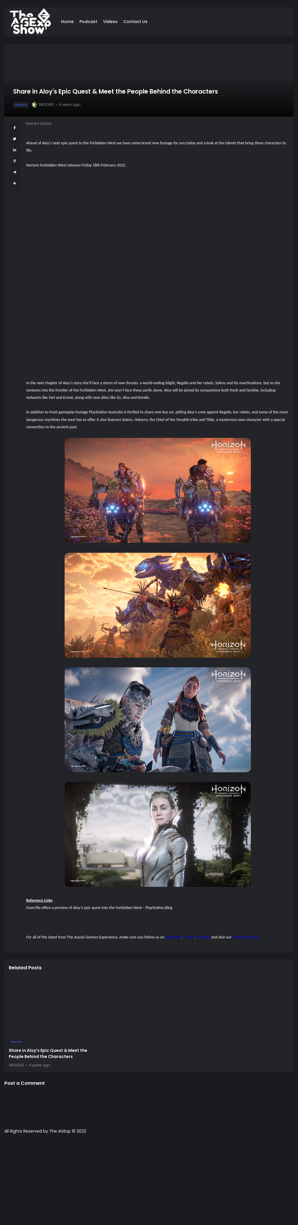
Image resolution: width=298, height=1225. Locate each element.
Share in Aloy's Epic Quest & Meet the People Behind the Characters (48, 1053)
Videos (110, 21)
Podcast (88, 21)
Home (67, 21)
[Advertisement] (149, 1182)
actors (21, 104)
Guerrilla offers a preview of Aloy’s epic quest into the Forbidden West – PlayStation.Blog (99, 907)
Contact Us (135, 21)
